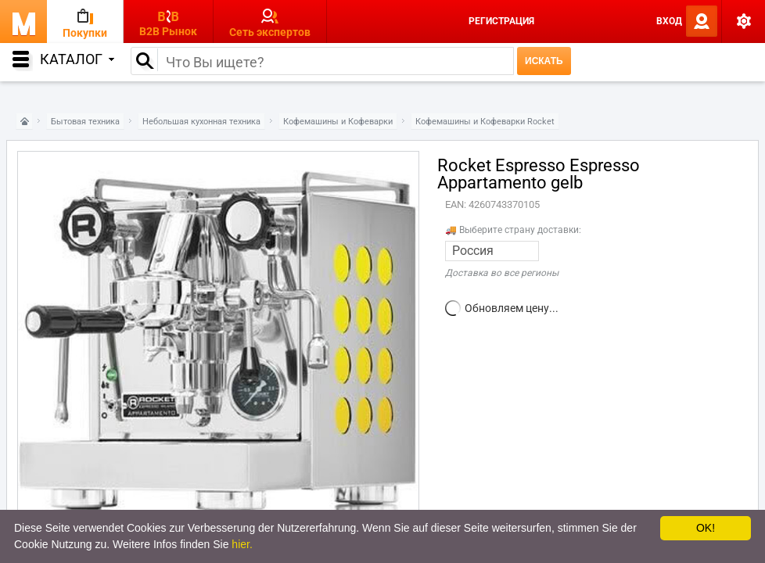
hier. (242, 544)
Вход (669, 21)
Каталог (77, 59)
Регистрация (501, 21)
